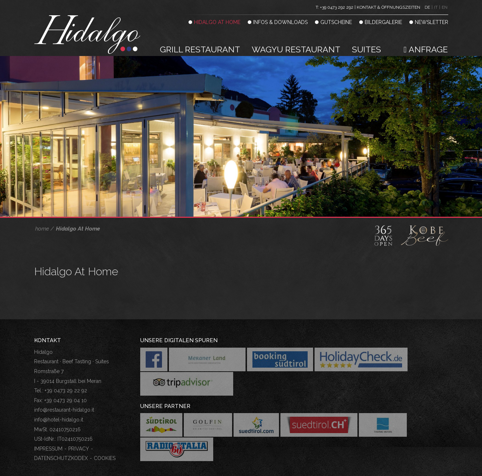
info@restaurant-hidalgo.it (64, 410)
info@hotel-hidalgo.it (58, 420)
